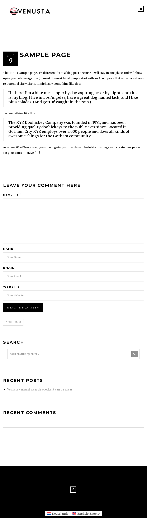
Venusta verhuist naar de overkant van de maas (39, 389)
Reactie (12, 194)
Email (8, 267)
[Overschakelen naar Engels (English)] (86, 513)
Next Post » (13, 322)
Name (8, 248)
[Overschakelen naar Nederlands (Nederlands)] (57, 513)
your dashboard (72, 147)
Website (11, 286)
